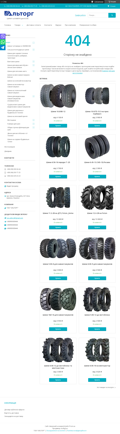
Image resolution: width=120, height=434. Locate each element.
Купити (58, 126)
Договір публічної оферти (14, 410)
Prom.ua (72, 426)
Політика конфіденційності (76, 431)
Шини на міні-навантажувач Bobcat (18, 76)
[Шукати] (112, 15)
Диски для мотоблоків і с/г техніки (17, 134)
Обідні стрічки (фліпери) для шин (18, 128)
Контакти (48, 25)
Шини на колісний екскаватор (19, 81)
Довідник (8, 151)
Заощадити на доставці (13, 416)
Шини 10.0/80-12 (58, 111)
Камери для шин (13, 124)
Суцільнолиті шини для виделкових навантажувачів (18, 105)
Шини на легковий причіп (17, 116)
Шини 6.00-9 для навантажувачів (97, 264)
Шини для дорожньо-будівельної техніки (15, 111)
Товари (17, 25)
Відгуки (58, 25)
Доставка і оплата (34, 25)
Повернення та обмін (88, 25)
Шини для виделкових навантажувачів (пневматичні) (16, 98)
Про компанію (70, 25)
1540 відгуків (98, 2)
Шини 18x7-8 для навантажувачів (58, 315)
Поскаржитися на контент (56, 431)
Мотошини (11, 120)
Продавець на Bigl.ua (60, 428)
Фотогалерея (9, 147)
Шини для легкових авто (17, 71)
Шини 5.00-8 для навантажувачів (58, 264)
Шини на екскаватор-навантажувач (15, 85)
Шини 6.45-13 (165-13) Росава (97, 162)
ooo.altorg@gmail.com (15, 218)
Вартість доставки (11, 413)
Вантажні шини (13, 61)
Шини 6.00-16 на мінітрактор (97, 366)
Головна (7, 25)
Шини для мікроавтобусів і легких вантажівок (17, 66)
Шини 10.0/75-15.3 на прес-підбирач (97, 112)
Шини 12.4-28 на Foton (97, 213)
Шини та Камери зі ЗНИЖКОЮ (19, 46)
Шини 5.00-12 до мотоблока (97, 315)
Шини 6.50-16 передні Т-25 (58, 162)
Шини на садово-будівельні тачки (18, 140)
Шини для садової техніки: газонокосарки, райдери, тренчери (17, 55)
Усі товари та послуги (105, 387)
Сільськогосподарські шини (18, 50)
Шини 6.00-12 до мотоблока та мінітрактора (58, 367)
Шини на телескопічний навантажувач (16, 91)
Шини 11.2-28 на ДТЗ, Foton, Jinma (58, 213)
